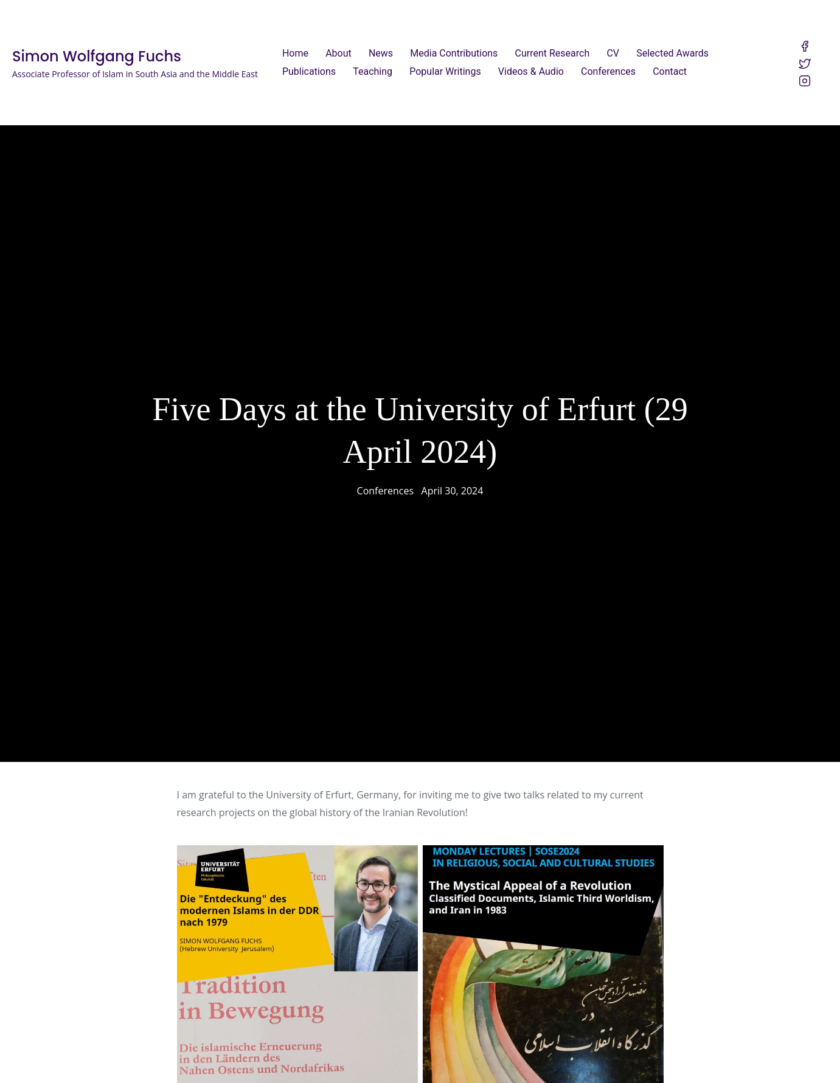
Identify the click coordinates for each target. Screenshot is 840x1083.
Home (295, 53)
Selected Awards (672, 53)
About (338, 53)
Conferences (608, 71)
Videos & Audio (531, 71)
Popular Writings (445, 71)
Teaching (372, 71)
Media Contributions (454, 53)
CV (612, 53)
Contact (670, 71)
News (381, 53)
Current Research (552, 53)
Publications (309, 71)
